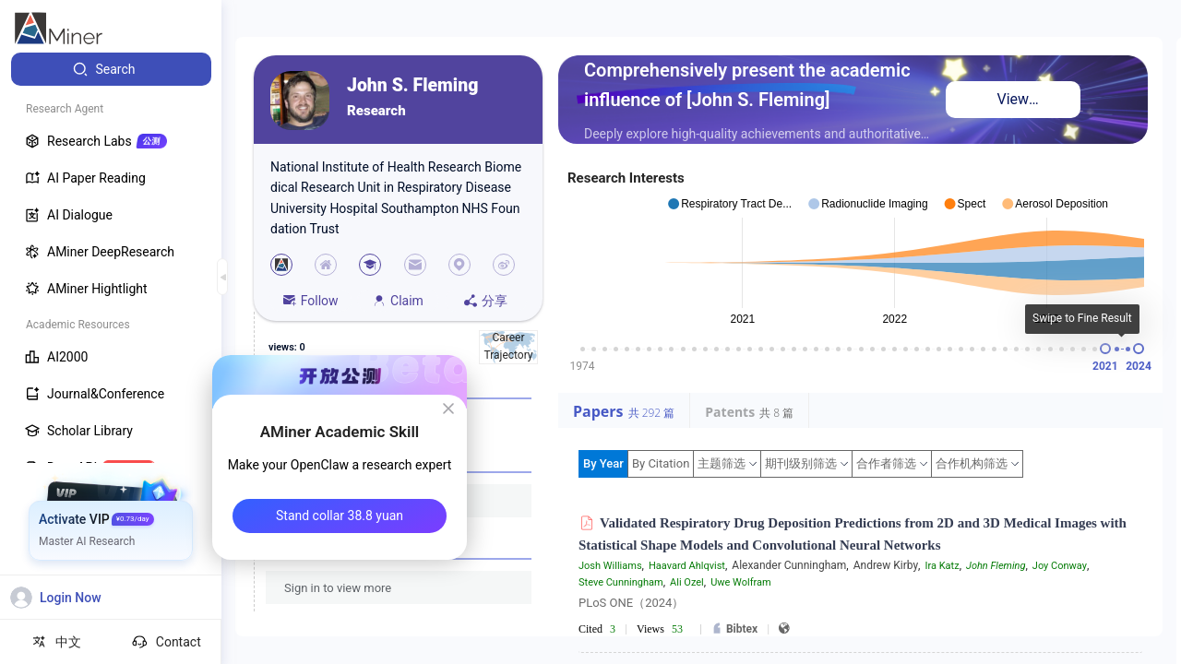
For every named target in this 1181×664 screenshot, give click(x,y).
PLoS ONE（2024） (631, 603)
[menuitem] (111, 69)
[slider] (1105, 348)
